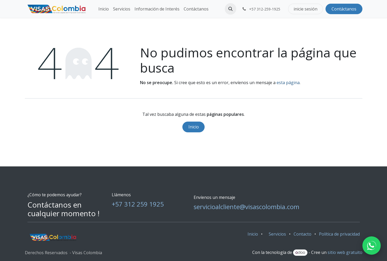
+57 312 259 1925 (138, 204)
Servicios (277, 234)
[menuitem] (103, 9)
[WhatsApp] (371, 245)
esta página (288, 82)
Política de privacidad (339, 234)
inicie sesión (305, 9)
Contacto (302, 234)
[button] (230, 9)
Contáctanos (344, 9)
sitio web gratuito (345, 252)
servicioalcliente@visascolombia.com (246, 206)
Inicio (193, 127)
